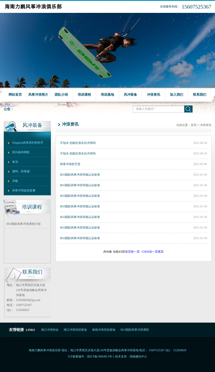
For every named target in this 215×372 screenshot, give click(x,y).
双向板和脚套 (21, 152)
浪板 (15, 180)
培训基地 (107, 94)
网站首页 (15, 94)
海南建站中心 (138, 356)
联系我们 (199, 94)
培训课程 (84, 94)
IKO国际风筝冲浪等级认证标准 (80, 174)
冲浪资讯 (153, 94)
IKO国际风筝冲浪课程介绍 (23, 223)
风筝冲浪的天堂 (70, 164)
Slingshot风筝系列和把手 (28, 142)
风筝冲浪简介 (38, 94)
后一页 (153, 251)
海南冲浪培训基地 (103, 329)
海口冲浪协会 (50, 329)
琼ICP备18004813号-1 (100, 356)
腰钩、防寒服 (21, 171)
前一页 (135, 251)
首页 (194, 125)
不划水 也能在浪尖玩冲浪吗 (78, 142)
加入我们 (176, 94)
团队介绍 (61, 94)
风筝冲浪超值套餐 (24, 190)
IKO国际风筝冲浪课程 (134, 329)
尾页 (161, 251)
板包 (15, 161)
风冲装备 (130, 94)
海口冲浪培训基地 (75, 329)
